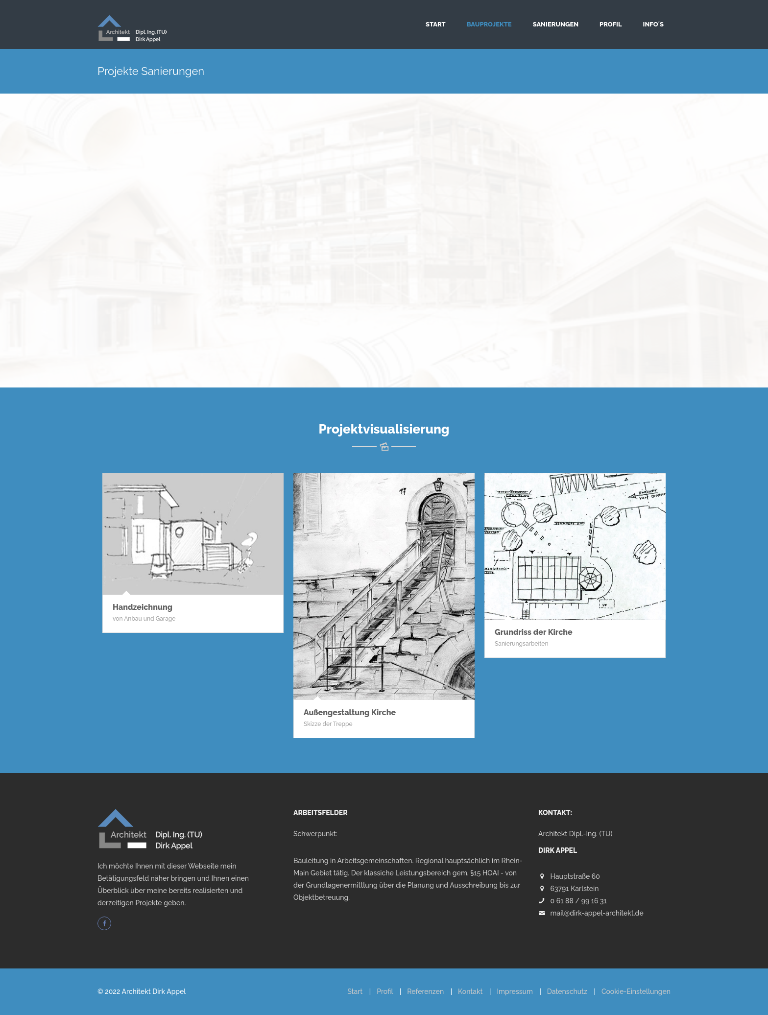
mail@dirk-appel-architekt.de (597, 913)
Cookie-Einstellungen (636, 991)
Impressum (515, 991)
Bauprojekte (489, 24)
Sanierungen (555, 24)
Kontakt (470, 991)
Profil (611, 24)
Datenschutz (567, 991)
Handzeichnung (142, 607)
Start (436, 24)
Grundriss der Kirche (534, 632)
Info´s (653, 24)
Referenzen (425, 991)
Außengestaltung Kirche (350, 712)
